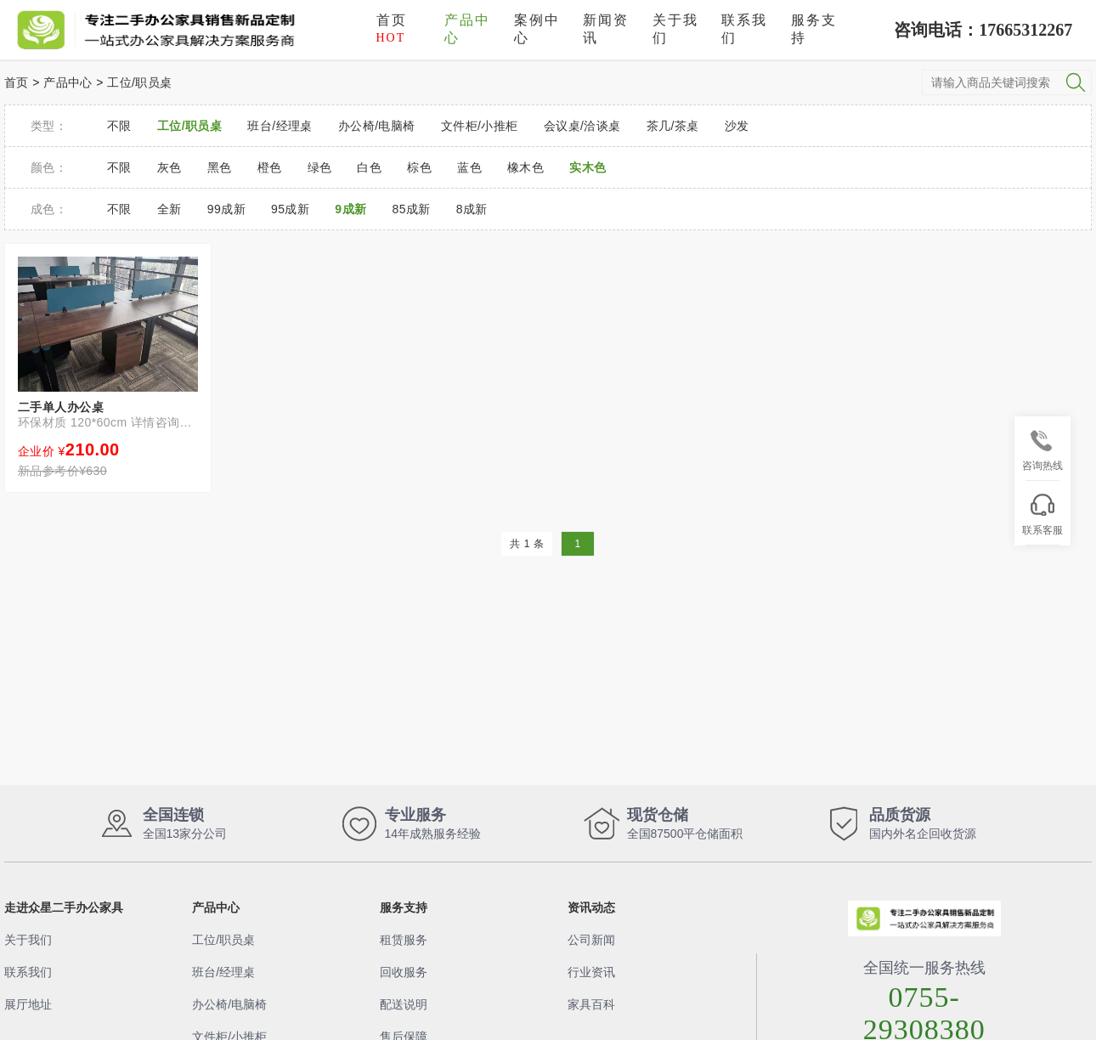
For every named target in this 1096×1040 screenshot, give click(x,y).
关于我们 (675, 29)
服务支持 (814, 29)
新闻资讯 (606, 29)
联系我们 (744, 29)
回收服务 (403, 972)
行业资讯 (591, 972)
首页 (391, 28)
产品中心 (467, 29)
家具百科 (591, 1004)
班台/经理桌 (223, 972)
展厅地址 (28, 1004)
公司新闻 (591, 940)
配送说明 (403, 1004)
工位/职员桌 (139, 82)
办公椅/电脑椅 (229, 1004)
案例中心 (537, 29)
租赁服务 (403, 940)
